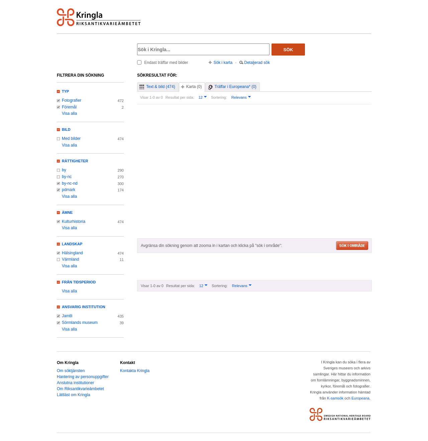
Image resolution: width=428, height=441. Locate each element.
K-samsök (335, 398)
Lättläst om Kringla (73, 394)
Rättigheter (75, 161)
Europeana (360, 398)
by (64, 170)
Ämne (67, 212)
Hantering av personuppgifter (83, 376)
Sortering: (219, 97)
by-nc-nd (70, 183)
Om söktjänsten (71, 370)
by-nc (67, 176)
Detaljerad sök (257, 62)
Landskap (72, 244)
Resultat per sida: (180, 97)
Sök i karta (223, 62)
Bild (66, 129)
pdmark (68, 189)
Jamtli (67, 316)
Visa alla (69, 113)
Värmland (70, 259)
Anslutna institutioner (75, 382)
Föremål (69, 107)
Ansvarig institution (83, 307)
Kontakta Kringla (134, 370)
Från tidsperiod (79, 282)
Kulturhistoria (73, 221)
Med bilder (71, 138)
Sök (288, 49)
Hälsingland (72, 253)
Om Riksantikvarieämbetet (80, 388)
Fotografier (71, 100)
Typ (65, 91)
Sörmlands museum (80, 322)
